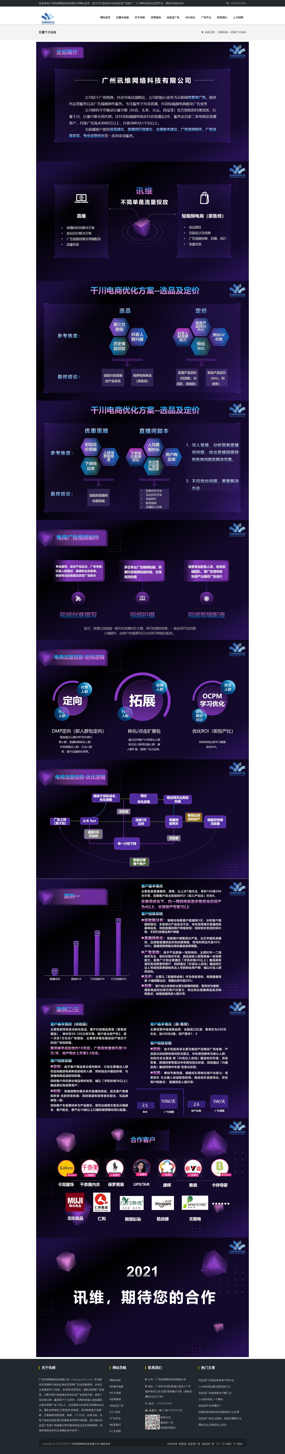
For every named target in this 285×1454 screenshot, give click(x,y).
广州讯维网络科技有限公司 (84, 1443)
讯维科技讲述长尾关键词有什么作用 (218, 1412)
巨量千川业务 (238, 32)
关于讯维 (140, 17)
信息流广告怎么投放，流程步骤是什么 (220, 1418)
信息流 (182, 1443)
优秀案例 (156, 17)
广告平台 (206, 17)
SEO (218, 1443)
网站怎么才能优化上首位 (212, 1424)
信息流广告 (173, 17)
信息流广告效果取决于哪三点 (215, 1393)
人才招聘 (238, 17)
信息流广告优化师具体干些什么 (216, 1380)
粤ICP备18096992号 (170, 1410)
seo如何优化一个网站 (210, 1399)
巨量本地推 (122, 17)
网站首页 (105, 17)
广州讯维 (161, 1379)
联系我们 (222, 17)
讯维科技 (223, 32)
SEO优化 (190, 17)
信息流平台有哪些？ (209, 1405)
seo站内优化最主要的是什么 (214, 1386)
